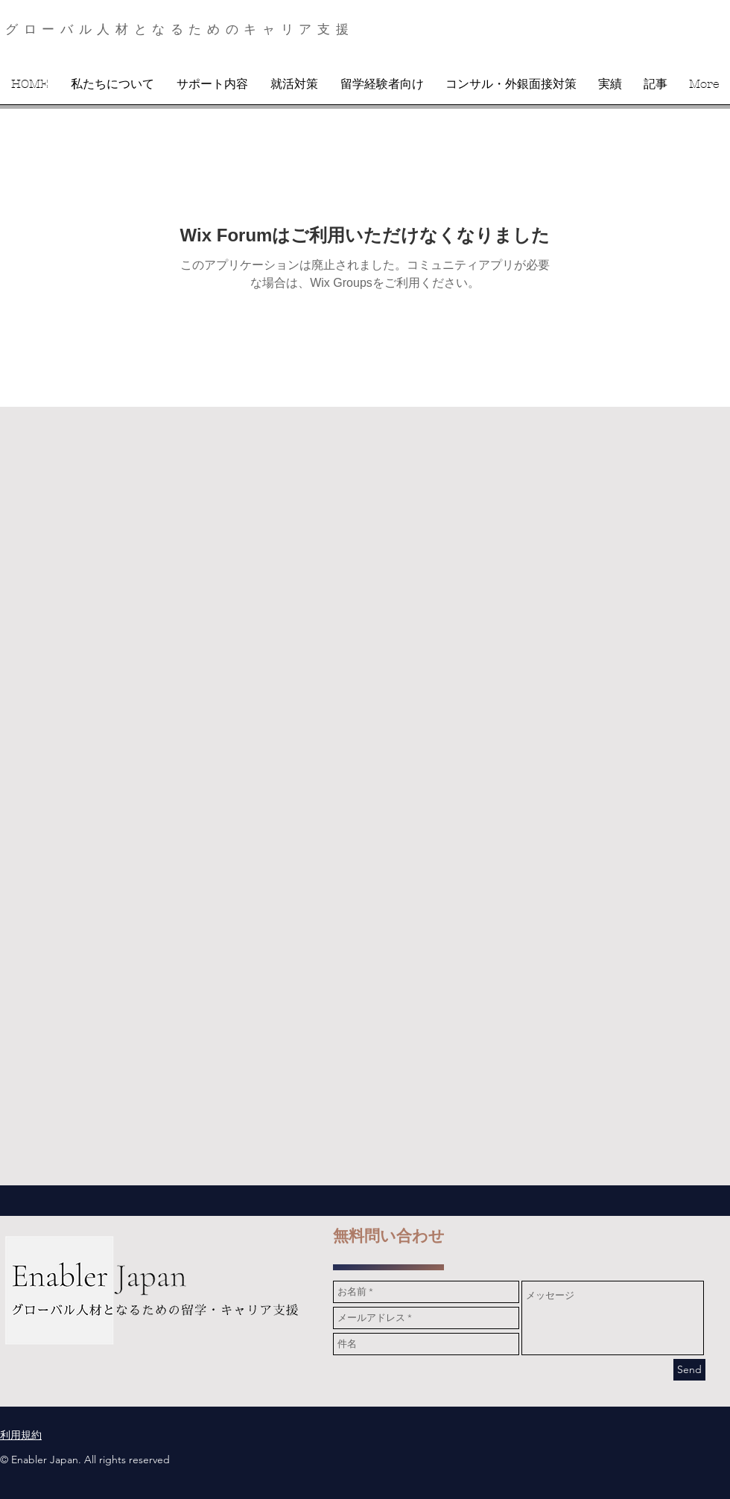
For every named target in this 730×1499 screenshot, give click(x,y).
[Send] (689, 1370)
